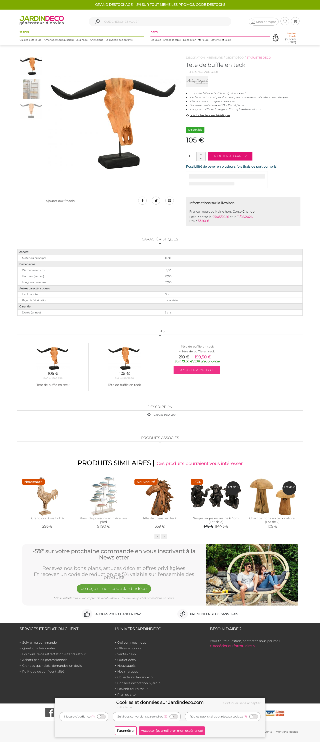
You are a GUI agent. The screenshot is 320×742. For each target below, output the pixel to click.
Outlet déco (126, 660)
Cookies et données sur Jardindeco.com (160, 702)
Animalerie (96, 39)
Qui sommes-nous (131, 643)
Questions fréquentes (39, 648)
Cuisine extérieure (31, 39)
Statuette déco (259, 57)
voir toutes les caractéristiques (208, 115)
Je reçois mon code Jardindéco (114, 589)
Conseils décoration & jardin (138, 683)
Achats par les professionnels (44, 660)
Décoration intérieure (196, 39)
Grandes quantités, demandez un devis (52, 666)
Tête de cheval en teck (160, 518)
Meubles (155, 39)
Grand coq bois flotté (47, 518)
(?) (93, 716)
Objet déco (235, 57)
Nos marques (127, 672)
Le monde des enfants (119, 39)
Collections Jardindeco (135, 677)
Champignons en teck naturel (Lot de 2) (272, 520)
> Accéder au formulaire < (232, 646)
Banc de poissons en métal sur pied (103, 520)
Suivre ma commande (39, 643)
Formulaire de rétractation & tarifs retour (54, 654)
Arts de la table (172, 39)
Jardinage (82, 39)
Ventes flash (126, 654)
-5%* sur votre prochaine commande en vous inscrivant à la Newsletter (114, 554)
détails (125, 707)
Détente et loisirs (221, 39)
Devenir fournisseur (132, 689)
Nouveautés (126, 666)
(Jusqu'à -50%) (290, 38)
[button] (200, 154)
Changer (249, 211)
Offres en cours (129, 648)
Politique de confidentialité (43, 672)
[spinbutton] (195, 156)
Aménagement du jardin (59, 39)
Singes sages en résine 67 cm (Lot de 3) (216, 520)
